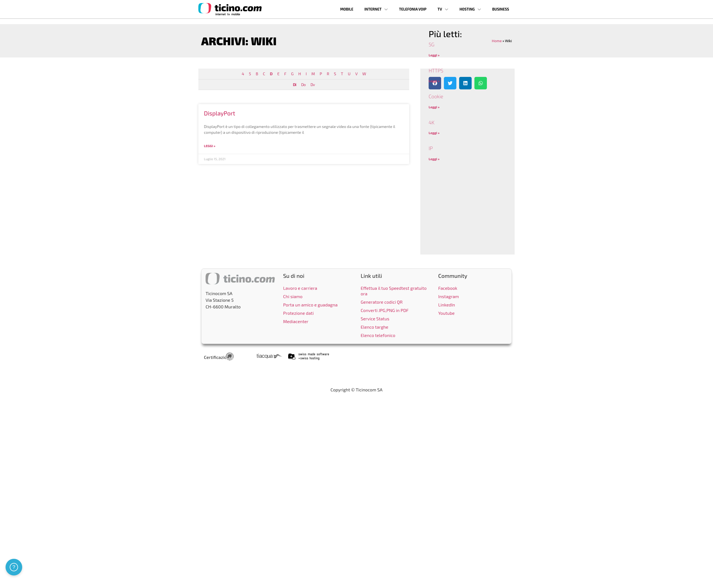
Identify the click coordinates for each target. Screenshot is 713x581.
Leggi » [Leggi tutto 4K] (434, 133)
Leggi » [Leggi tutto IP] (434, 159)
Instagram (448, 296)
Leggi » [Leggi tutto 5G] (434, 55)
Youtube (446, 313)
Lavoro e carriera (300, 288)
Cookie (436, 96)
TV (443, 9)
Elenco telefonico (378, 335)
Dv (312, 84)
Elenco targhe (374, 327)
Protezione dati (298, 313)
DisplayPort (219, 113)
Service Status (375, 318)
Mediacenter (296, 321)
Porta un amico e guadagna (310, 304)
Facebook (447, 288)
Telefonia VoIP (412, 9)
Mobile (346, 9)
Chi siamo (293, 296)
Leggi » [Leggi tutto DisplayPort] (209, 146)
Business (500, 9)
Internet (376, 9)
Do (303, 84)
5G (431, 44)
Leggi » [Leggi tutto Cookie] (434, 107)
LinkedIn (446, 304)
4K (431, 122)
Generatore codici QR (382, 302)
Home (497, 41)
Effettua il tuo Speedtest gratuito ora (394, 290)
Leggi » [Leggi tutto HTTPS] (434, 81)
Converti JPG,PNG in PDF (385, 310)
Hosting (470, 9)
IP (431, 148)
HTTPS (436, 70)
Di (294, 84)
